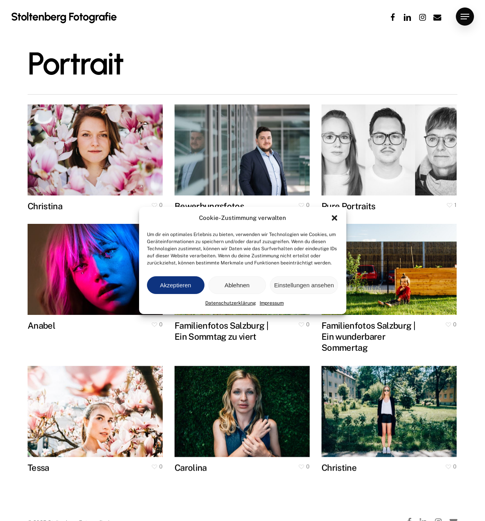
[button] (334, 218)
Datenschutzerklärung (230, 303)
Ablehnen (237, 285)
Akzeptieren (175, 285)
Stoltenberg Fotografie (64, 16)
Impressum (272, 303)
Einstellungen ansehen (304, 285)
